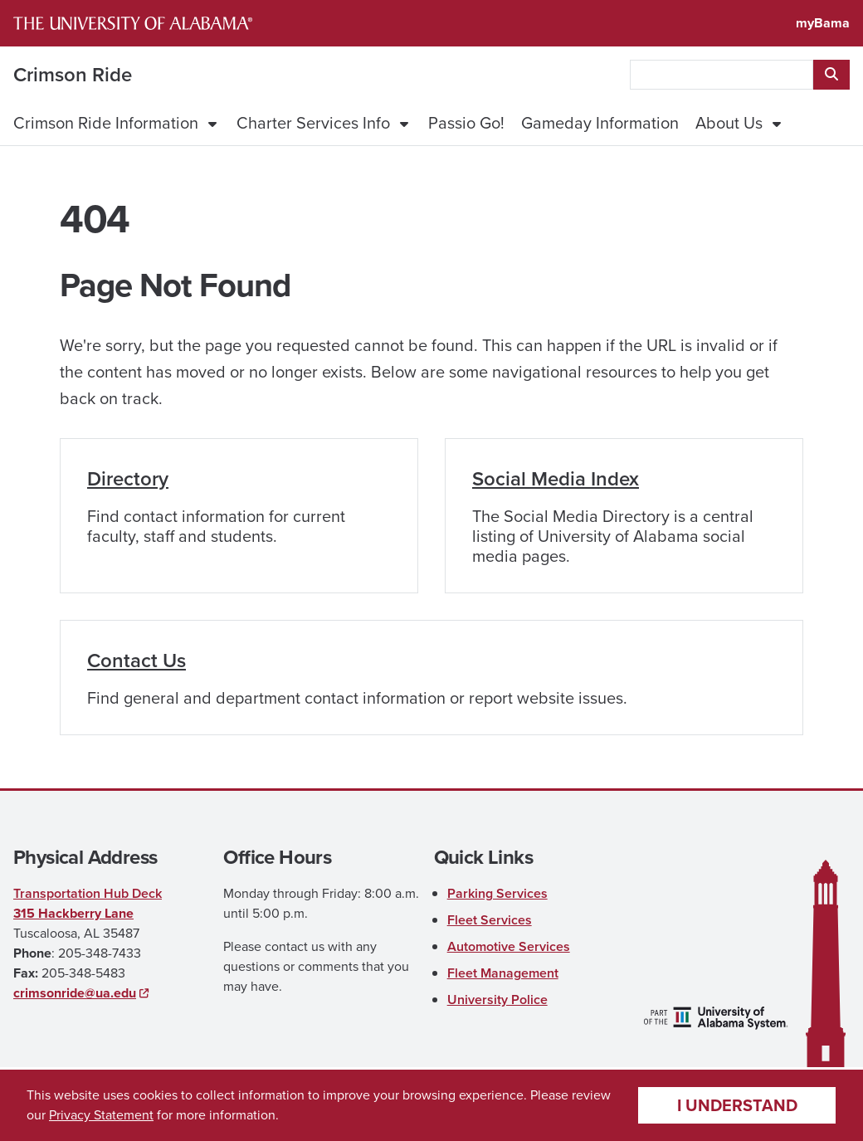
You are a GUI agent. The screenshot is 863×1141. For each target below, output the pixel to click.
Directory (127, 479)
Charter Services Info (313, 122)
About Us (729, 122)
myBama (823, 22)
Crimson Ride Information (105, 122)
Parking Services (497, 893)
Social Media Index (555, 479)
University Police (497, 999)
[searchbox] (721, 75)
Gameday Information (600, 122)
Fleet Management (502, 973)
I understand (737, 1105)
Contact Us (136, 660)
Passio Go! (466, 122)
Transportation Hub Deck (87, 893)
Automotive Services (508, 946)
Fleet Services (489, 919)
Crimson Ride (72, 74)
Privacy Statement (101, 1114)
